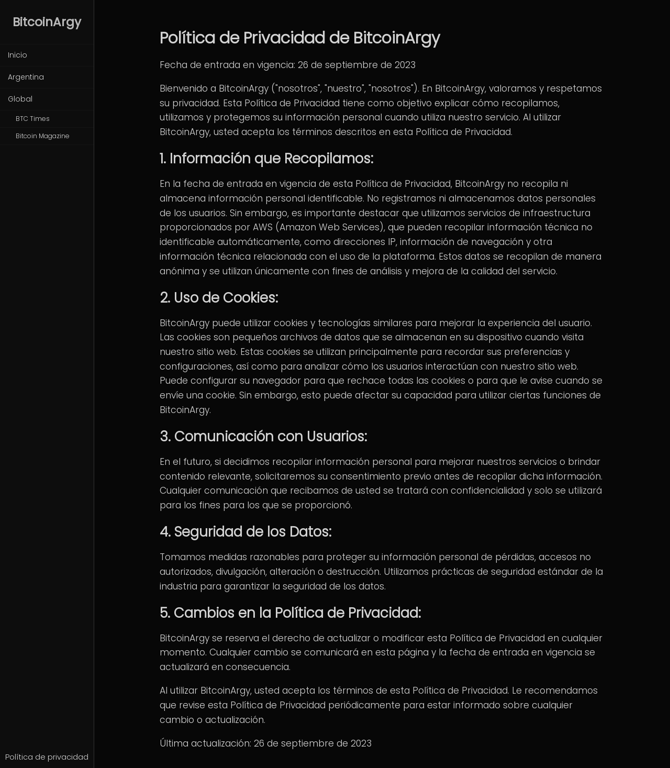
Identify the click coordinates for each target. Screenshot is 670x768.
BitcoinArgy (47, 22)
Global (20, 99)
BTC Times (33, 118)
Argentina (26, 77)
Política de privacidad (46, 757)
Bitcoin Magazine (43, 135)
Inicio (17, 55)
